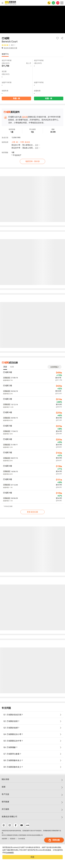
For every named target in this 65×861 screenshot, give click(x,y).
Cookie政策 (10, 852)
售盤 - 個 (16, 98)
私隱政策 (12, 838)
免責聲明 (4, 838)
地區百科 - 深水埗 (32, 161)
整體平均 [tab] (5, 54)
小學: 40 (15, 142)
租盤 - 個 (48, 98)
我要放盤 (54, 840)
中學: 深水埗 (25, 142)
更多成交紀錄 (32, 512)
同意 (32, 857)
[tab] (5, 367)
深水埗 (25, 117)
